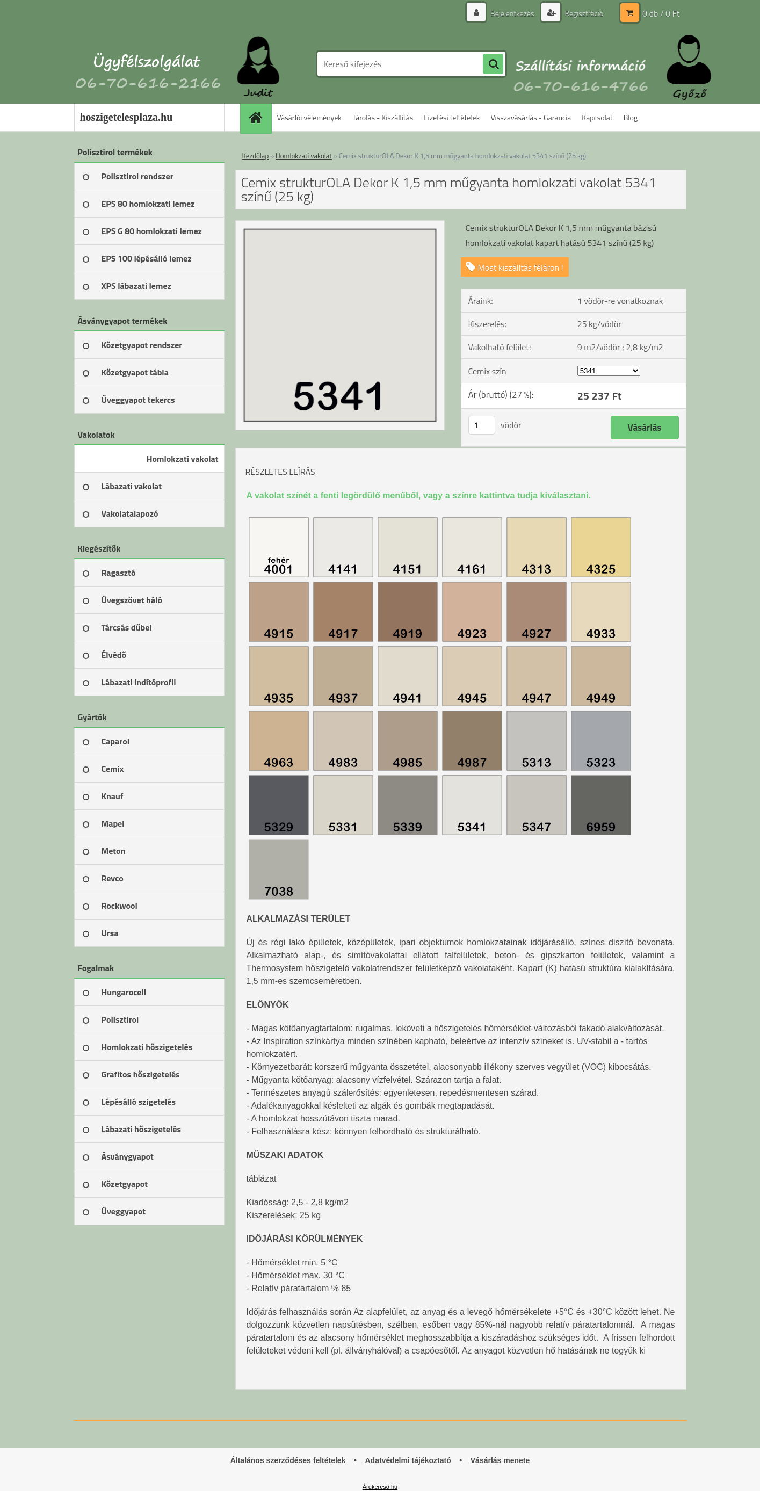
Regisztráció (583, 13)
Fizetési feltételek (452, 117)
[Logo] (148, 64)
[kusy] (481, 425)
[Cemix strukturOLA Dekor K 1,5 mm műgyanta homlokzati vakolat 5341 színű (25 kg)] (340, 225)
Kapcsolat (597, 117)
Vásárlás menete (500, 1460)
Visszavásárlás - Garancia (530, 117)
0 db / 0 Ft (660, 13)
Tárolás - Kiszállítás (382, 117)
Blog (631, 117)
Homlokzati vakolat (304, 155)
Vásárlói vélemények (309, 117)
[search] (493, 64)
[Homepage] (259, 117)
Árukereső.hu (380, 1486)
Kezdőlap (255, 155)
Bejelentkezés (512, 13)
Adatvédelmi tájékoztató (408, 1460)
